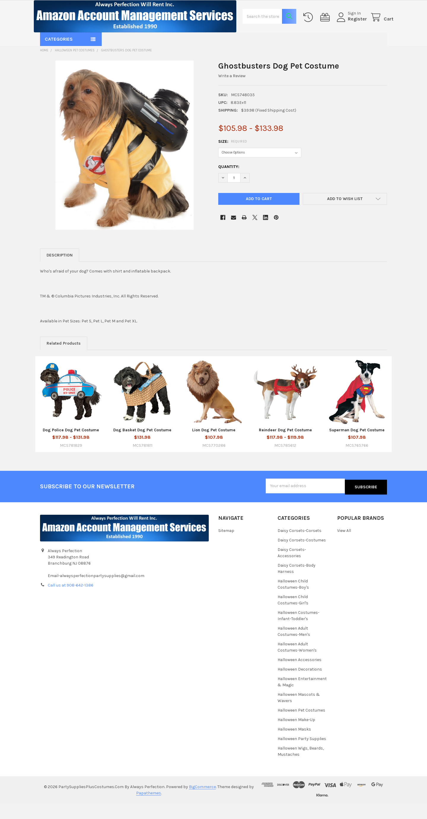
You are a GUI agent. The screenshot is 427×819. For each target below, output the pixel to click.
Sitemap (226, 546)
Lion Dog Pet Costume (213, 446)
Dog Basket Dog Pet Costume (142, 446)
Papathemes (148, 808)
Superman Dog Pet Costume (357, 446)
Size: (232, 158)
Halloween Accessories (299, 675)
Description (60, 272)
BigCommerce (202, 802)
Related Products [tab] (64, 360)
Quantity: (228, 183)
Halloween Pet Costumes (301, 725)
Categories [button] (59, 56)
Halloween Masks (294, 744)
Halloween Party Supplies (302, 754)
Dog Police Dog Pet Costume (71, 446)
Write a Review (232, 92)
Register (350, 27)
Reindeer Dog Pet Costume (285, 446)
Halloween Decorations (300, 684)
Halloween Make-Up (296, 735)
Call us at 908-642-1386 (70, 600)
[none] (124, 162)
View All (344, 546)
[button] (345, 216)
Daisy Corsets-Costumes (302, 556)
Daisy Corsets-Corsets (299, 546)
